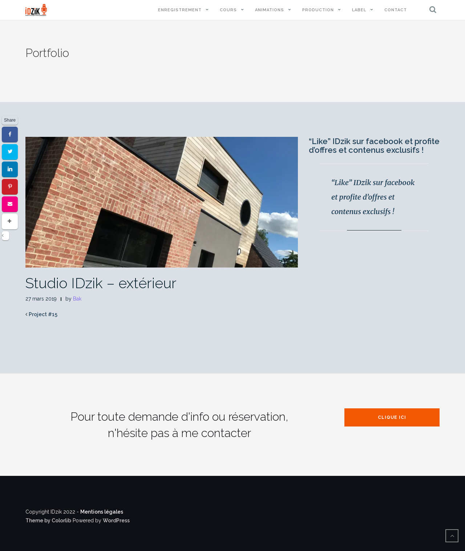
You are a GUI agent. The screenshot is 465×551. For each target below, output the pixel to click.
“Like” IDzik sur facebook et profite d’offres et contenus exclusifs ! (374, 145)
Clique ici (392, 417)
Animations (269, 10)
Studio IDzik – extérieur (101, 282)
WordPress (116, 520)
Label (359, 10)
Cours (228, 10)
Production (318, 10)
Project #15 (43, 314)
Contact (395, 10)
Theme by (38, 520)
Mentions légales (101, 512)
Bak (77, 299)
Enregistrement (180, 10)
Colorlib (61, 520)
